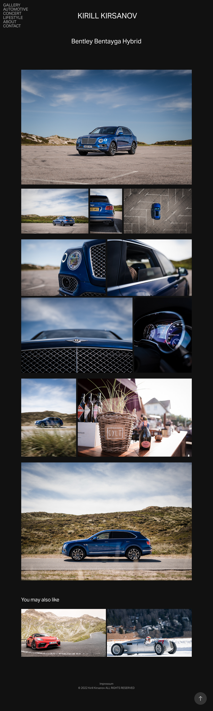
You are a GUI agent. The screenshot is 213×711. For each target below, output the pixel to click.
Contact (12, 25)
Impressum (106, 684)
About (9, 21)
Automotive (15, 9)
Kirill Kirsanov (107, 15)
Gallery (11, 5)
